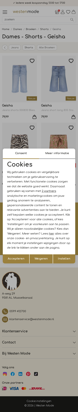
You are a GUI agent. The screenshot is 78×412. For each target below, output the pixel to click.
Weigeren (41, 258)
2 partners (49, 191)
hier (51, 233)
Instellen (64, 258)
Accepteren (16, 258)
